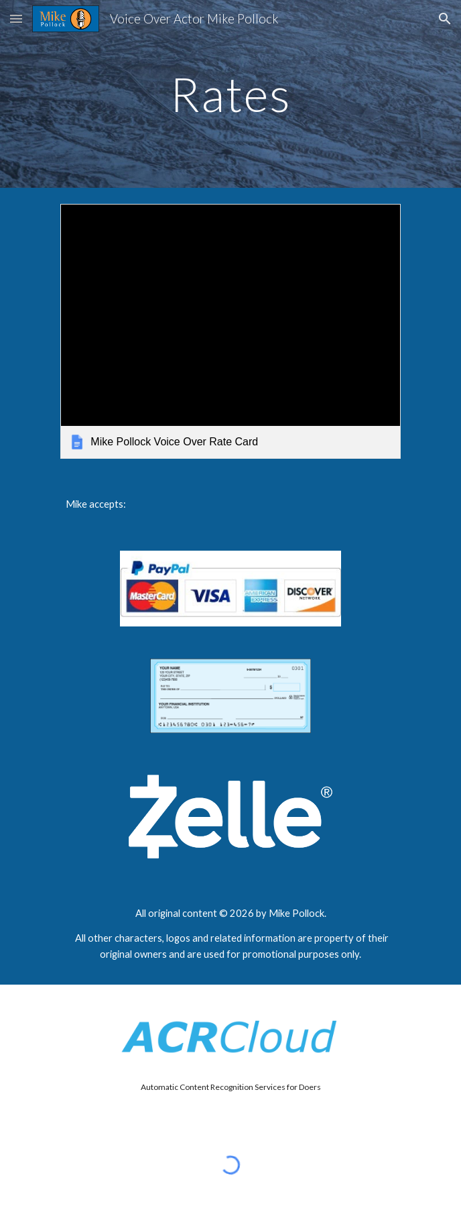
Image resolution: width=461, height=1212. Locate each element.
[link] (230, 331)
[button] (16, 18)
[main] (230, 94)
